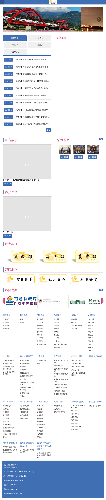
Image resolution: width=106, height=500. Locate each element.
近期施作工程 (76, 363)
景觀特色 (74, 417)
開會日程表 (24, 412)
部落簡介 (74, 429)
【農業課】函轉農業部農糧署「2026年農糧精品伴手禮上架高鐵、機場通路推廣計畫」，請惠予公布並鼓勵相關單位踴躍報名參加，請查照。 (27, 74)
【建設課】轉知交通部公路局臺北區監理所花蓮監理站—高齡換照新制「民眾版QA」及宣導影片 (27, 124)
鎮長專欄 (23, 315)
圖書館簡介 (7, 406)
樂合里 (90, 338)
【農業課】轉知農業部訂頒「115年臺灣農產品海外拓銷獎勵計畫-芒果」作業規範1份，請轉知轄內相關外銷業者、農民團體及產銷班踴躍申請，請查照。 (27, 81)
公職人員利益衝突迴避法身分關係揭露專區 (44, 446)
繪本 (38, 363)
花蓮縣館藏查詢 (8, 428)
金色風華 (6, 329)
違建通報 (40, 409)
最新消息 (40, 319)
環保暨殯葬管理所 (60, 344)
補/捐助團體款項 (26, 373)
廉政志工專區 (76, 370)
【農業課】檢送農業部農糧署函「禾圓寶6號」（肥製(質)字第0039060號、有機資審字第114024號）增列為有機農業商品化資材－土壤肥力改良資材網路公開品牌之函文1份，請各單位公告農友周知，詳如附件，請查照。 (27, 95)
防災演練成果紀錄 (60, 384)
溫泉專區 (74, 411)
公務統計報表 (25, 393)
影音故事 (11, 140)
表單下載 (6, 421)
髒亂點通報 (41, 424)
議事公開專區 (25, 418)
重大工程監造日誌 (77, 360)
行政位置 (91, 319)
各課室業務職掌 (76, 325)
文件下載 (40, 338)
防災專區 (57, 356)
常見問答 (40, 341)
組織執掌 (74, 319)
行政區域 (74, 322)
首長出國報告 (42, 344)
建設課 (56, 325)
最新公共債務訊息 (95, 356)
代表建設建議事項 (26, 376)
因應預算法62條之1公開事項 (27, 389)
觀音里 (90, 335)
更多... (90, 350)
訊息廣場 (40, 315)
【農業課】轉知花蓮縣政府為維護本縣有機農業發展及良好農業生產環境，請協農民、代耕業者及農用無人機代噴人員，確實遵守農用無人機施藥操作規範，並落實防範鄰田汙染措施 (27, 67)
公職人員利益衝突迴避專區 (78, 374)
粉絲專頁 (63, 38)
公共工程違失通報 (77, 367)
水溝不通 (40, 406)
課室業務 (11, 244)
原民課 (56, 332)
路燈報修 (40, 421)
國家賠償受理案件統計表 (27, 383)
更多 (48, 130)
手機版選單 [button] (2, 2)
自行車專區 (75, 414)
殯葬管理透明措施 (10, 443)
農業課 (56, 329)
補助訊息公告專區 (95, 402)
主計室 (56, 338)
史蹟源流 (6, 322)
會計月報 (23, 379)
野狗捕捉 (40, 431)
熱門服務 (11, 269)
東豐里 (90, 344)
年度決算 (23, 370)
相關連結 (11, 290)
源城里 (90, 341)
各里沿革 (91, 322)
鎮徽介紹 (6, 325)
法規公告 (15, 45)
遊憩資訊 (74, 420)
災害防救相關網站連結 (61, 375)
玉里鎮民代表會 (26, 402)
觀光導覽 (11, 192)
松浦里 (90, 332)
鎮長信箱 (23, 322)
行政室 (56, 335)
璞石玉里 (6, 315)
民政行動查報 (42, 402)
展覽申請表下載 (59, 412)
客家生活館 (58, 402)
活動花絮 (63, 140)
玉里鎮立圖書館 (9, 402)
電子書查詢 (7, 424)
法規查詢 (6, 356)
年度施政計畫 (25, 363)
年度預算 (23, 367)
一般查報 (40, 428)
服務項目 (6, 409)
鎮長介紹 (23, 319)
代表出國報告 (25, 415)
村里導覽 (91, 315)
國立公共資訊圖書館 (10, 434)
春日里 (90, 329)
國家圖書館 (7, 431)
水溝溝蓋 (40, 434)
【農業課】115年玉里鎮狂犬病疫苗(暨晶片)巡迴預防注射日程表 (27, 110)
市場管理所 (58, 347)
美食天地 (74, 423)
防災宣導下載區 (59, 391)
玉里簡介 (6, 319)
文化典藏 (40, 356)
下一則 (99, 19)
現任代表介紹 (25, 406)
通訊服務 (74, 329)
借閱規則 (6, 412)
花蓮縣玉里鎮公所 (53, 2)
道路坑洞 (40, 415)
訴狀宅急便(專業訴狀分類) (9, 373)
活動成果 (15, 52)
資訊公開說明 (25, 360)
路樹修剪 (40, 418)
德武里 (90, 325)
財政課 (56, 322)
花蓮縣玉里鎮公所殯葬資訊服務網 (10, 451)
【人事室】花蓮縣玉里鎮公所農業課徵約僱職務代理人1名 (27, 88)
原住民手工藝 (76, 426)
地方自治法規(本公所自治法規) (9, 368)
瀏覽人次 (6, 468)
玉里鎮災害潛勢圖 (60, 388)
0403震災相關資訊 (60, 394)
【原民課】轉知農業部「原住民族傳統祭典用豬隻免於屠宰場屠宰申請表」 (27, 103)
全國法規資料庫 (8, 360)
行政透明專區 (76, 356)
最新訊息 (14, 38)
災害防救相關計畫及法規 (61, 380)
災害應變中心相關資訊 (61, 370)
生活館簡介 (58, 406)
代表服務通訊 (25, 409)
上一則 (7, 19)
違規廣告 (40, 412)
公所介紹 (74, 315)
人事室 (56, 341)
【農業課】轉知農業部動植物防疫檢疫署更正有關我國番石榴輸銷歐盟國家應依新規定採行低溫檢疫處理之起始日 (27, 117)
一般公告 (39, 38)
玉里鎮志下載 (42, 360)
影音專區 (40, 332)
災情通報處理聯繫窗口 (61, 361)
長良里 (90, 347)
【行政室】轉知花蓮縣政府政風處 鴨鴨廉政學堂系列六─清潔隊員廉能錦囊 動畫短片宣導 (27, 60)
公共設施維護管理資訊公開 (27, 444)
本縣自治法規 (7, 363)
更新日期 (6, 465)
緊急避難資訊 (59, 366)
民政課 (56, 319)
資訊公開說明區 (26, 356)
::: (1, 17)
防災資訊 (40, 335)
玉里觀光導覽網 (77, 402)
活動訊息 (39, 45)
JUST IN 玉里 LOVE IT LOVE (78, 407)
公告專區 (6, 415)
